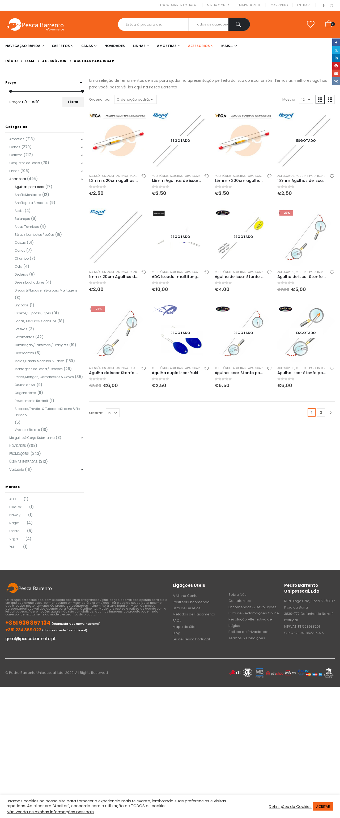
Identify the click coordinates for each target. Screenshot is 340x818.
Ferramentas (24, 337)
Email (336, 73)
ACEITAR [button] (323, 806)
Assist (19, 210)
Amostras (167, 45)
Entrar (303, 5)
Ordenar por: (100, 99)
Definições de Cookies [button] (290, 806)
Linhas (139, 45)
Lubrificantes (24, 353)
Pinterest (336, 66)
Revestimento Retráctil (31, 401)
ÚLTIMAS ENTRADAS (23, 461)
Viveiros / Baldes (27, 429)
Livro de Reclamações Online (253, 613)
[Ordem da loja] (135, 99)
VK (336, 81)
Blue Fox (15, 507)
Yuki (12, 547)
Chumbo (21, 258)
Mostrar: (289, 99)
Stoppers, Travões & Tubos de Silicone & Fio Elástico (47, 411)
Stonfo (14, 531)
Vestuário (16, 469)
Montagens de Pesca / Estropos (39, 369)
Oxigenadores (25, 393)
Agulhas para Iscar (122, 176)
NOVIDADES (114, 45)
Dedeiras (21, 274)
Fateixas (21, 329)
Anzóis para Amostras (32, 202)
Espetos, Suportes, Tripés (33, 313)
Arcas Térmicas (27, 226)
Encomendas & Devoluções (252, 607)
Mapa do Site (250, 5)
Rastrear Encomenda (191, 602)
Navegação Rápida (22, 45)
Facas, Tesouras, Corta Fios (35, 321)
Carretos (61, 45)
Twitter (336, 50)
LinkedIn (336, 58)
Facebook (336, 42)
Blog (176, 633)
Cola (18, 266)
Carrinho (279, 5)
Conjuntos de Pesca (24, 163)
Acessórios (199, 45)
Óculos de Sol (25, 385)
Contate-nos (239, 600)
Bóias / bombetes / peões (34, 234)
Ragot (14, 523)
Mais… (227, 45)
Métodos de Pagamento (194, 614)
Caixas (20, 242)
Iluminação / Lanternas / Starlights (41, 345)
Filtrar (73, 102)
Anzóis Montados (28, 194)
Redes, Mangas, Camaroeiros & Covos (44, 377)
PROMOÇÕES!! (19, 453)
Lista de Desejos (187, 608)
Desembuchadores (29, 282)
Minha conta (218, 5)
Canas (87, 45)
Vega (13, 539)
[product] (117, 140)
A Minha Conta (185, 595)
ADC (12, 499)
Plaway (14, 515)
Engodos (21, 305)
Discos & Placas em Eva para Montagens (46, 290)
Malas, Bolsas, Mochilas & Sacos (40, 361)
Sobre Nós (237, 594)
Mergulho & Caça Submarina (32, 437)
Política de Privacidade (248, 631)
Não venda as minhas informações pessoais (50, 812)
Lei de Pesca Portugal (191, 639)
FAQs (177, 620)
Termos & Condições (246, 638)
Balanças (22, 218)
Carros (20, 250)
